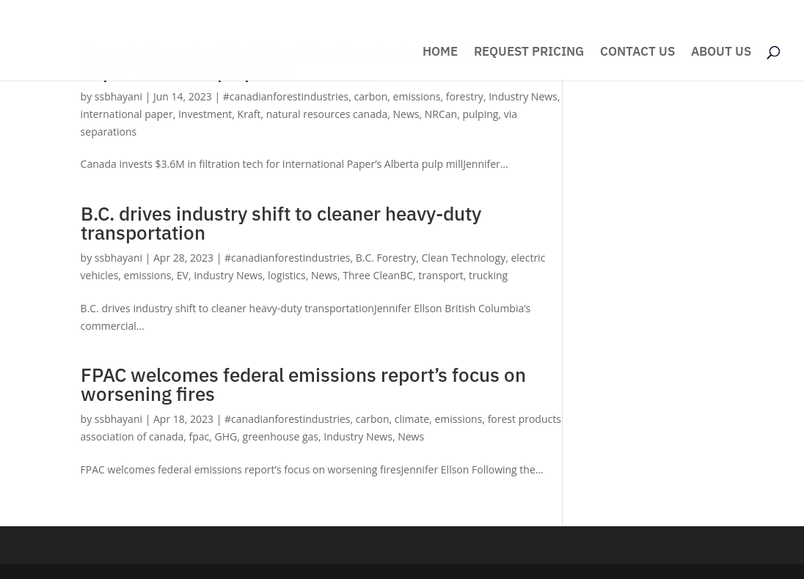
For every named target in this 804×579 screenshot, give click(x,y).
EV (183, 275)
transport (440, 275)
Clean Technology (464, 258)
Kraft (249, 114)
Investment (205, 114)
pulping (480, 114)
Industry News (523, 96)
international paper (127, 114)
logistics (287, 275)
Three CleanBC (378, 275)
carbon (371, 96)
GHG (226, 436)
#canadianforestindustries (285, 96)
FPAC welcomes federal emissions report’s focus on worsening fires (303, 384)
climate (412, 419)
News (406, 114)
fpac (199, 436)
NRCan (441, 114)
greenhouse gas (280, 436)
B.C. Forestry (386, 258)
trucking (488, 275)
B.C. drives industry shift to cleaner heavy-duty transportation (281, 223)
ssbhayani (118, 96)
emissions (417, 96)
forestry (464, 96)
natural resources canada (327, 114)
